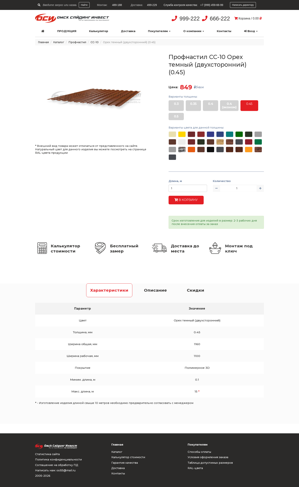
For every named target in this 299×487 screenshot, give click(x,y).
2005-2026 (42, 475)
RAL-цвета (195, 468)
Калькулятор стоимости (65, 248)
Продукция (66, 31)
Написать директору (243, 5)
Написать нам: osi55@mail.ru (55, 470)
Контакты (224, 31)
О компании (193, 31)
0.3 (176, 104)
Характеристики (109, 290)
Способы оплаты (199, 452)
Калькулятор (98, 31)
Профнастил (77, 42)
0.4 (210, 104)
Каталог (58, 42)
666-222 (220, 18)
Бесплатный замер (124, 248)
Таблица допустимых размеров (210, 462)
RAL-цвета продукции (51, 153)
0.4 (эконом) (229, 105)
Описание (155, 290)
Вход (251, 31)
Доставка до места (185, 248)
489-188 (117, 4)
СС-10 (95, 42)
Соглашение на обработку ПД (56, 465)
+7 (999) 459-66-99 (211, 4)
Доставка (128, 31)
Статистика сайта (47, 454)
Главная (43, 42)
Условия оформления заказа (208, 457)
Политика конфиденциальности (58, 459)
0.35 (193, 104)
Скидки (195, 290)
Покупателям (159, 31)
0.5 (176, 116)
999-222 (189, 18)
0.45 (249, 104)
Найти (84, 5)
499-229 (152, 4)
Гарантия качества (124, 462)
